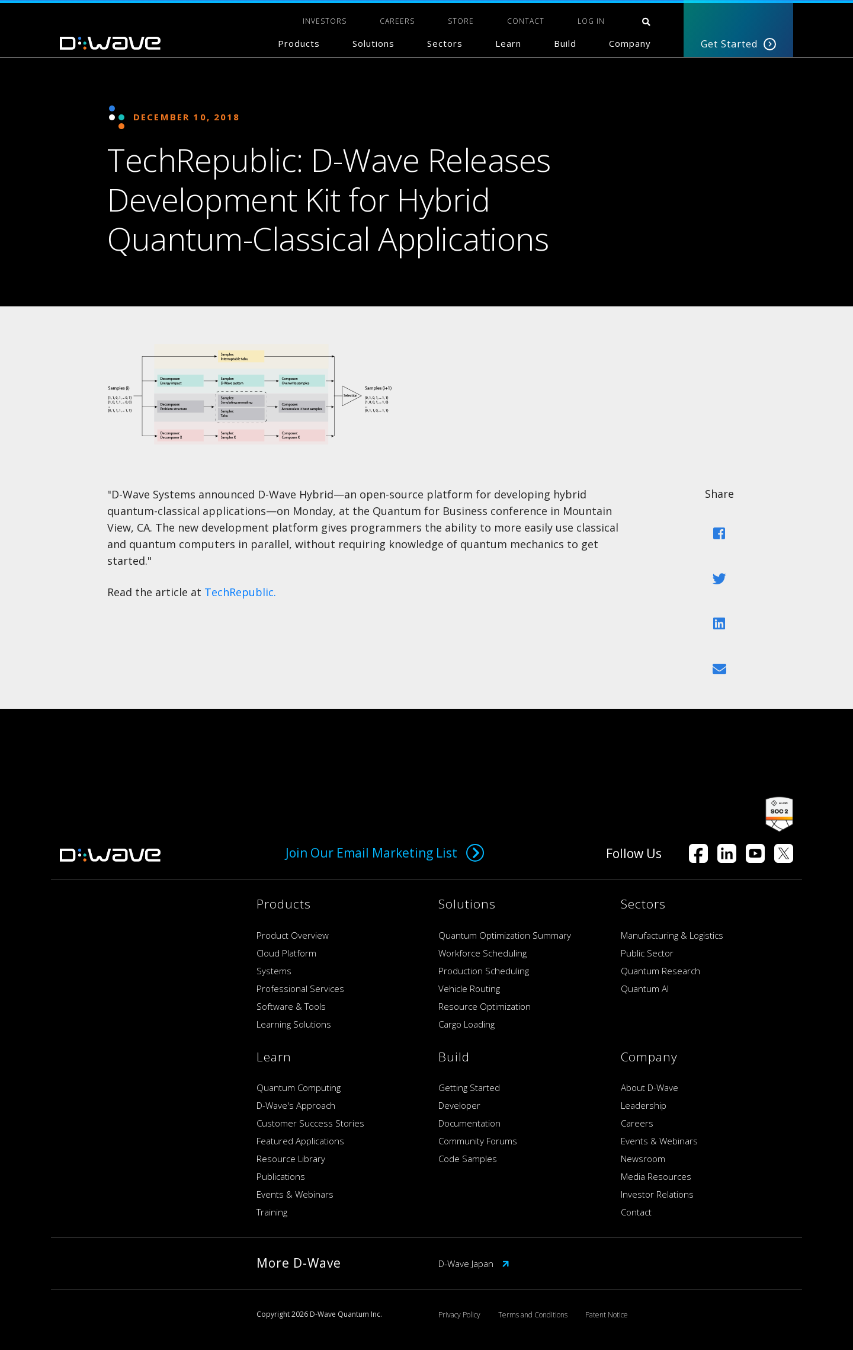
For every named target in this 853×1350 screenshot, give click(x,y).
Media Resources (656, 1176)
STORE (461, 21)
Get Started (738, 43)
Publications (280, 1176)
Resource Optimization (484, 1006)
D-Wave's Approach (295, 1105)
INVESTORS (325, 21)
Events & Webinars (294, 1194)
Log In (591, 21)
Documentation (469, 1123)
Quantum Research (660, 971)
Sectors (445, 43)
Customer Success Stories (310, 1123)
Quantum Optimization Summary (504, 935)
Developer (459, 1105)
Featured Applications (300, 1141)
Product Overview (292, 935)
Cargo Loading (466, 1024)
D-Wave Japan (473, 1263)
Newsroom (643, 1159)
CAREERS (397, 21)
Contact (636, 1212)
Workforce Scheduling (482, 953)
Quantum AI (645, 988)
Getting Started (469, 1087)
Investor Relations (657, 1194)
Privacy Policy (459, 1315)
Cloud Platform (286, 953)
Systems (273, 971)
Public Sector (647, 953)
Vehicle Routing (469, 988)
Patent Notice (606, 1315)
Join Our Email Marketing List (385, 853)
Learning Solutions (293, 1024)
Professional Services (300, 988)
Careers (637, 1123)
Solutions (373, 43)
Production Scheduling (483, 971)
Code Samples (467, 1159)
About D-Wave (649, 1087)
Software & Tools (291, 1006)
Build (565, 43)
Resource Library (290, 1159)
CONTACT (525, 21)
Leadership (643, 1105)
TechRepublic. (240, 592)
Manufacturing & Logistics (672, 935)
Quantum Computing (298, 1087)
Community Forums (477, 1141)
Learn (508, 43)
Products (299, 43)
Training (271, 1212)
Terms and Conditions (532, 1315)
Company (630, 43)
